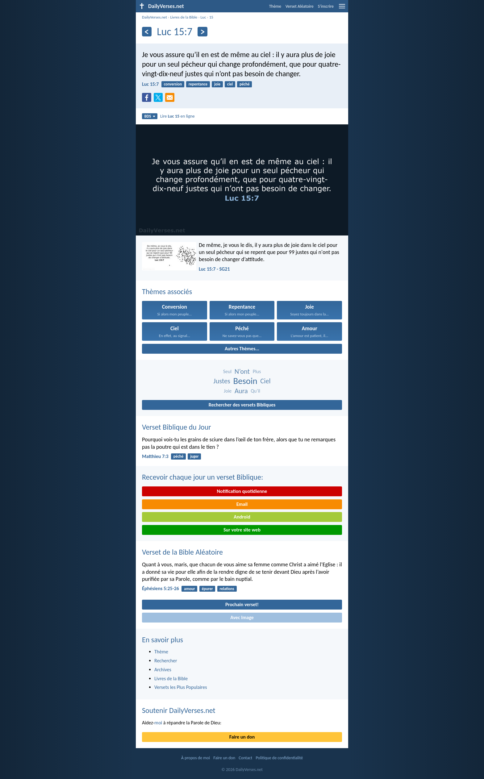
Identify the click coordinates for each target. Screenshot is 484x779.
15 (211, 17)
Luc (203, 17)
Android (242, 517)
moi (158, 723)
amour (189, 588)
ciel (230, 84)
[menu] (342, 8)
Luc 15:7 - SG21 (214, 269)
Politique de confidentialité (279, 757)
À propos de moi (195, 757)
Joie (228, 391)
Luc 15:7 (150, 84)
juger (194, 456)
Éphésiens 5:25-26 (160, 588)
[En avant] (202, 31)
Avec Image (242, 617)
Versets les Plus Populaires (180, 687)
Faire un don (242, 737)
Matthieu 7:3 (155, 456)
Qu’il (255, 391)
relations (226, 588)
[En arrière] (147, 31)
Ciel (265, 381)
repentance (198, 84)
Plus (257, 371)
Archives (162, 670)
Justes (221, 381)
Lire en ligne (177, 116)
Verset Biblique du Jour (176, 427)
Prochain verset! (242, 604)
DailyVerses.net (154, 17)
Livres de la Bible (183, 17)
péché (244, 84)
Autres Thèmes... (242, 349)
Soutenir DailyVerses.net (178, 710)
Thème (275, 6)
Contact (245, 757)
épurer (207, 588)
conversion (173, 84)
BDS (149, 116)
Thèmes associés (167, 291)
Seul (227, 371)
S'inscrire (326, 6)
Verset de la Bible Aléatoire (182, 552)
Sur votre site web (242, 530)
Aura (241, 391)
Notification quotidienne (242, 491)
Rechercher (165, 661)
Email (242, 504)
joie (217, 84)
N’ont (242, 371)
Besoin (245, 381)
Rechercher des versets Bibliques (242, 405)
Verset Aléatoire (300, 6)
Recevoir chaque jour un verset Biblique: (202, 477)
